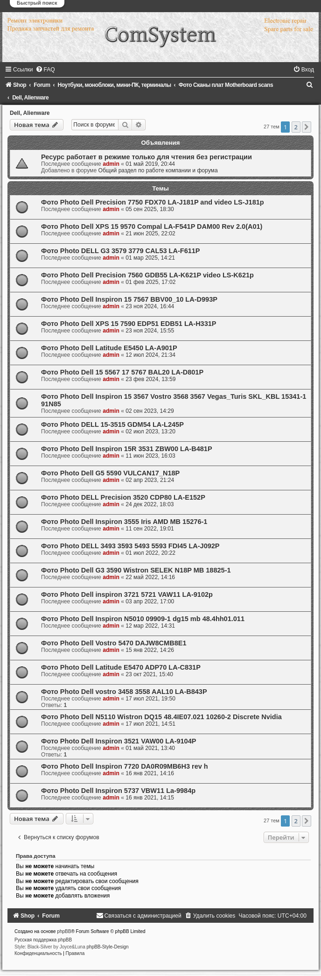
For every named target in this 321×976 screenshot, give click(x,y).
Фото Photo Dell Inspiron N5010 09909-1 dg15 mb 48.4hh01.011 (142, 618)
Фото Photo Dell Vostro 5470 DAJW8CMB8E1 (113, 643)
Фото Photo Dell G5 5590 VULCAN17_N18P (110, 473)
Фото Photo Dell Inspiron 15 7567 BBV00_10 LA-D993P (129, 299)
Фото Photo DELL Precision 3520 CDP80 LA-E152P (123, 497)
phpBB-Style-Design (108, 946)
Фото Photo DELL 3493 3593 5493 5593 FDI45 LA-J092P (130, 546)
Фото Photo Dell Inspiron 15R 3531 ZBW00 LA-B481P (126, 449)
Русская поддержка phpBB (43, 939)
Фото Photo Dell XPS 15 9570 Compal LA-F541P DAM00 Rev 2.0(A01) (151, 226)
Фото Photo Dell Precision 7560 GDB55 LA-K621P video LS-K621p (147, 275)
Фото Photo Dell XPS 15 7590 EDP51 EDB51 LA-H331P (128, 323)
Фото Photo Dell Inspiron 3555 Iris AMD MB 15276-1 (124, 521)
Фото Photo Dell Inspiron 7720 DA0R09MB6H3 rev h (124, 766)
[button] (306, 127)
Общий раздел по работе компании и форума (157, 170)
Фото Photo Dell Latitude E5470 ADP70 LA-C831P (121, 667)
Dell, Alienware (30, 113)
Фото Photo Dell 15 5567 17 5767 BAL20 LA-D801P (122, 372)
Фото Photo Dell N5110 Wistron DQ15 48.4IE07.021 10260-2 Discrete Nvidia (161, 717)
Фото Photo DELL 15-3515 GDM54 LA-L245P (112, 424)
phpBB (64, 931)
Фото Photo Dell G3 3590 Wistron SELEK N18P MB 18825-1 (136, 570)
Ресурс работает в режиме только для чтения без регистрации (146, 157)
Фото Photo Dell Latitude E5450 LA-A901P (109, 348)
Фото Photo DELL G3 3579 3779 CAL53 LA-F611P (120, 251)
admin (111, 164)
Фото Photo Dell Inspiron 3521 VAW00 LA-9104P (118, 741)
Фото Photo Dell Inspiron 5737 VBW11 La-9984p (118, 790)
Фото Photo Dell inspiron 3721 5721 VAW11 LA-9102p (127, 594)
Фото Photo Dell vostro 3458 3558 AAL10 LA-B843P (124, 691)
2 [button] (296, 127)
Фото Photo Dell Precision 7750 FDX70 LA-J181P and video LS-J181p (152, 202)
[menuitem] (45, 69)
